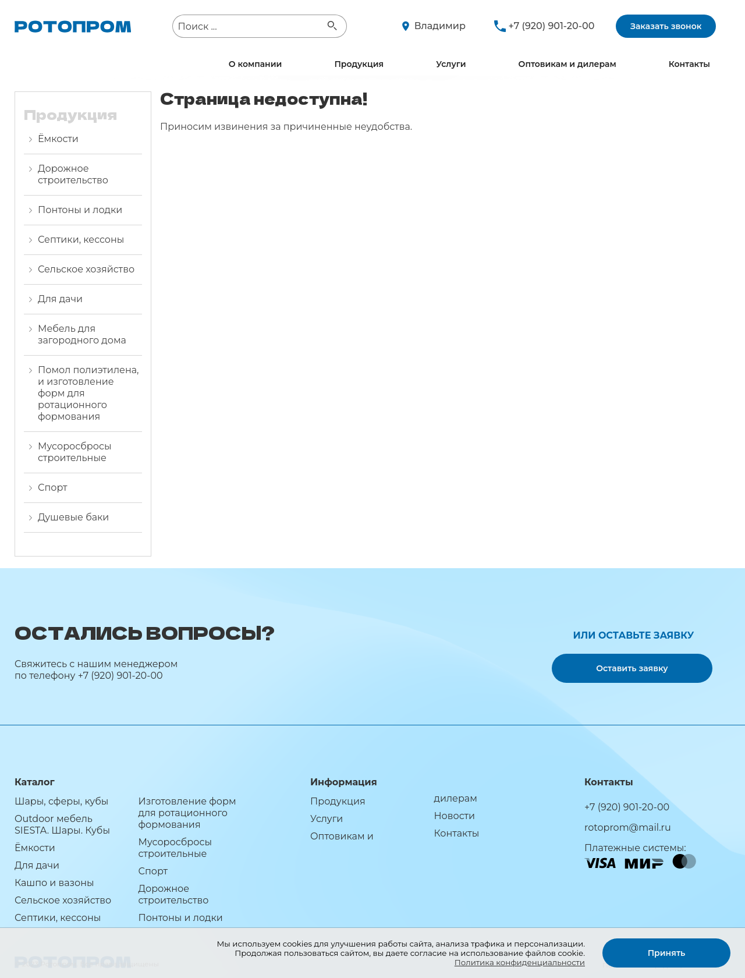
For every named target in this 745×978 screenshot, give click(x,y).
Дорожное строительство (73, 174)
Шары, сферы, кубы (61, 801)
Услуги (451, 64)
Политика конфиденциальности (520, 962)
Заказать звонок (665, 26)
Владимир (440, 25)
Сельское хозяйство (86, 269)
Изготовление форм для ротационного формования (187, 813)
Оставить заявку (632, 668)
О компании (255, 64)
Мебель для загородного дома (82, 334)
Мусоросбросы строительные (75, 452)
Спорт (53, 487)
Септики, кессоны (81, 239)
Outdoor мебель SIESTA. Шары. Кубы (62, 824)
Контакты (689, 64)
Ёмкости (58, 138)
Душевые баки (73, 517)
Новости (454, 815)
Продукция (359, 64)
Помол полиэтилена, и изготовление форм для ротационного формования (88, 393)
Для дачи (60, 298)
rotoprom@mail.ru (627, 827)
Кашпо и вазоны (54, 882)
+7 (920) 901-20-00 (552, 25)
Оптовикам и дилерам (567, 64)
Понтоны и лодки (80, 209)
